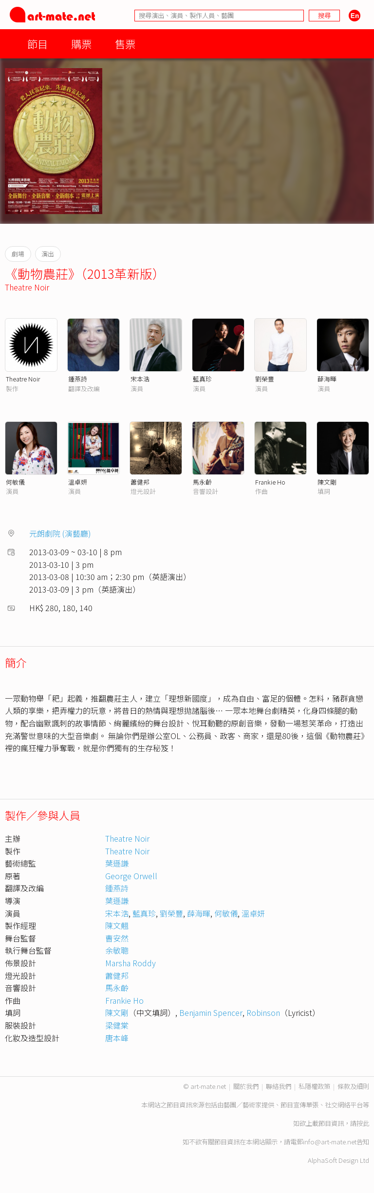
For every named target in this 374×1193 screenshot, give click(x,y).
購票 (81, 43)
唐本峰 (117, 1038)
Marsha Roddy (130, 963)
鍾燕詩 (77, 378)
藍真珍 (202, 378)
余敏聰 (117, 950)
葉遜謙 (117, 863)
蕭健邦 (140, 482)
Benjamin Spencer (211, 1012)
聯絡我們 (278, 1086)
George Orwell (131, 876)
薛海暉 (327, 378)
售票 (125, 43)
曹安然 (117, 938)
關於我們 (246, 1086)
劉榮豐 (264, 378)
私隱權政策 (314, 1086)
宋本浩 (140, 378)
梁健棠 (117, 1025)
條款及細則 (353, 1086)
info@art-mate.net (329, 1141)
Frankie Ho (270, 482)
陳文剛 (327, 482)
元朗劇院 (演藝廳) (60, 533)
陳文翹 (117, 925)
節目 (37, 43)
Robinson (263, 1012)
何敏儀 (15, 482)
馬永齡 (202, 482)
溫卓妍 (77, 482)
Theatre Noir (27, 287)
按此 (362, 1123)
